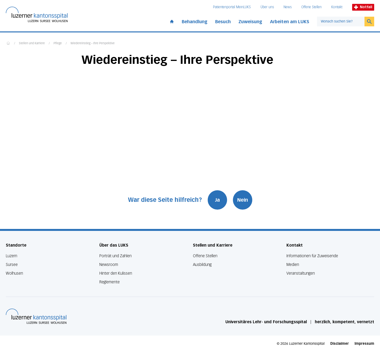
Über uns (267, 7)
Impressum (364, 344)
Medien (292, 264)
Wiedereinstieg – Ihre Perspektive (93, 43)
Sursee (12, 264)
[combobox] (340, 21)
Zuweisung (250, 21)
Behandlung (194, 21)
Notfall (363, 7)
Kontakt (336, 7)
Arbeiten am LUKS (289, 21)
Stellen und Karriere (32, 43)
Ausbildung (202, 264)
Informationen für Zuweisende (312, 256)
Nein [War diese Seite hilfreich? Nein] (242, 200)
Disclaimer (339, 344)
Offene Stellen (311, 7)
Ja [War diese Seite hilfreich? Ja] (217, 200)
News (288, 7)
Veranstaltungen (300, 273)
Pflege (58, 43)
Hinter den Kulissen (115, 273)
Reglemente (109, 282)
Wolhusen (14, 273)
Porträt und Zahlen (115, 256)
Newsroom (108, 264)
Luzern (11, 256)
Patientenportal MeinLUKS (232, 7)
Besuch (223, 21)
